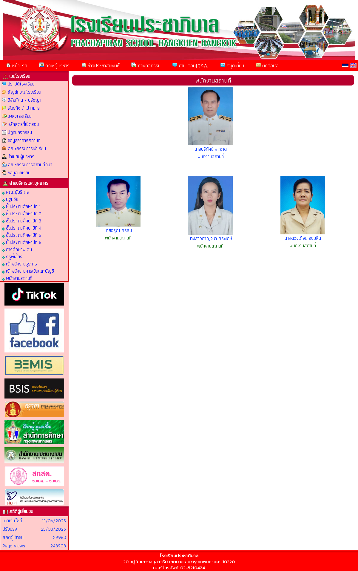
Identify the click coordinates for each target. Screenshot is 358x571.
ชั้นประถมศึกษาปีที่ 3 (21, 220)
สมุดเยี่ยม (232, 65)
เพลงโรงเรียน (20, 116)
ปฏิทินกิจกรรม (20, 132)
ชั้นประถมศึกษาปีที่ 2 (21, 213)
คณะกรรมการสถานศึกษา (30, 164)
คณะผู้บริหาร (54, 65)
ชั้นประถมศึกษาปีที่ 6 (21, 242)
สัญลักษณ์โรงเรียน (24, 92)
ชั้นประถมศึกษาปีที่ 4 (21, 227)
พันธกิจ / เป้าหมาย (24, 108)
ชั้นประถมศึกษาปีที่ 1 (21, 206)
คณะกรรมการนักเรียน (27, 148)
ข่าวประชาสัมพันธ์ (100, 65)
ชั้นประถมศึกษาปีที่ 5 (21, 234)
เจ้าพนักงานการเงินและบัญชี (28, 270)
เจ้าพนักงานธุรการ (19, 263)
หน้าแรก (16, 65)
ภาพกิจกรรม (146, 65)
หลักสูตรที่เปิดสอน (23, 124)
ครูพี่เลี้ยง (12, 256)
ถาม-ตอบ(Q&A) (190, 65)
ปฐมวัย (10, 199)
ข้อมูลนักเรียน (19, 172)
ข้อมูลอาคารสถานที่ (24, 140)
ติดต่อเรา (267, 65)
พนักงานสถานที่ (17, 277)
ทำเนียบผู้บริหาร (21, 156)
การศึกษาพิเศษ (17, 249)
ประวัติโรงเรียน (21, 84)
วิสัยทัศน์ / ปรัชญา (24, 100)
